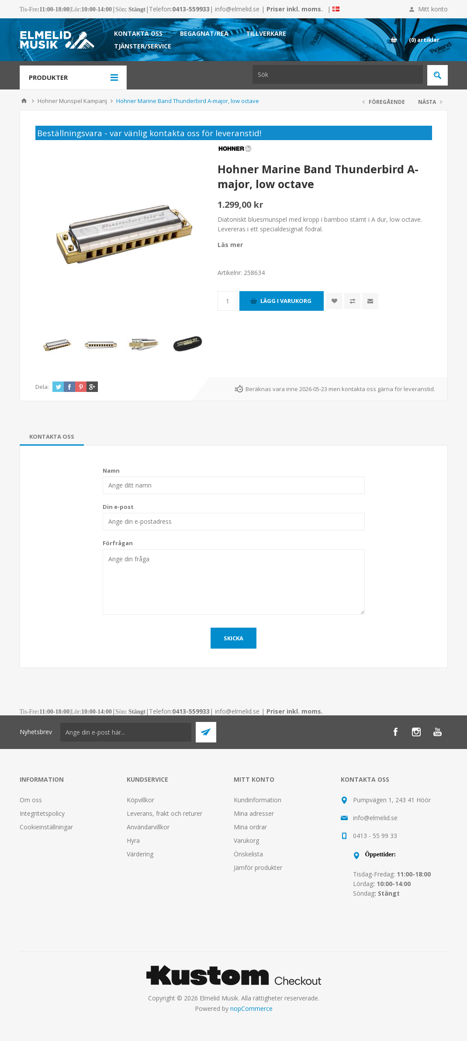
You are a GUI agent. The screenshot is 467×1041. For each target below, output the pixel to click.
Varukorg (246, 840)
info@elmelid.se (237, 9)
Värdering (140, 854)
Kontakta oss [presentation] (51, 436)
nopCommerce (251, 1008)
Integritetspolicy (42, 813)
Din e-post (118, 507)
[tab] (52, 436)
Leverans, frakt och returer (164, 813)
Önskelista (248, 854)
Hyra (133, 840)
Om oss (31, 800)
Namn (111, 470)
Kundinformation (257, 800)
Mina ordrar (250, 827)
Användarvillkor (148, 827)
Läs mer (230, 244)
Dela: (42, 387)
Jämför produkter (258, 867)
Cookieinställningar (46, 827)
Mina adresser (254, 813)
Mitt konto (433, 9)
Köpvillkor (140, 800)
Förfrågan (118, 543)
